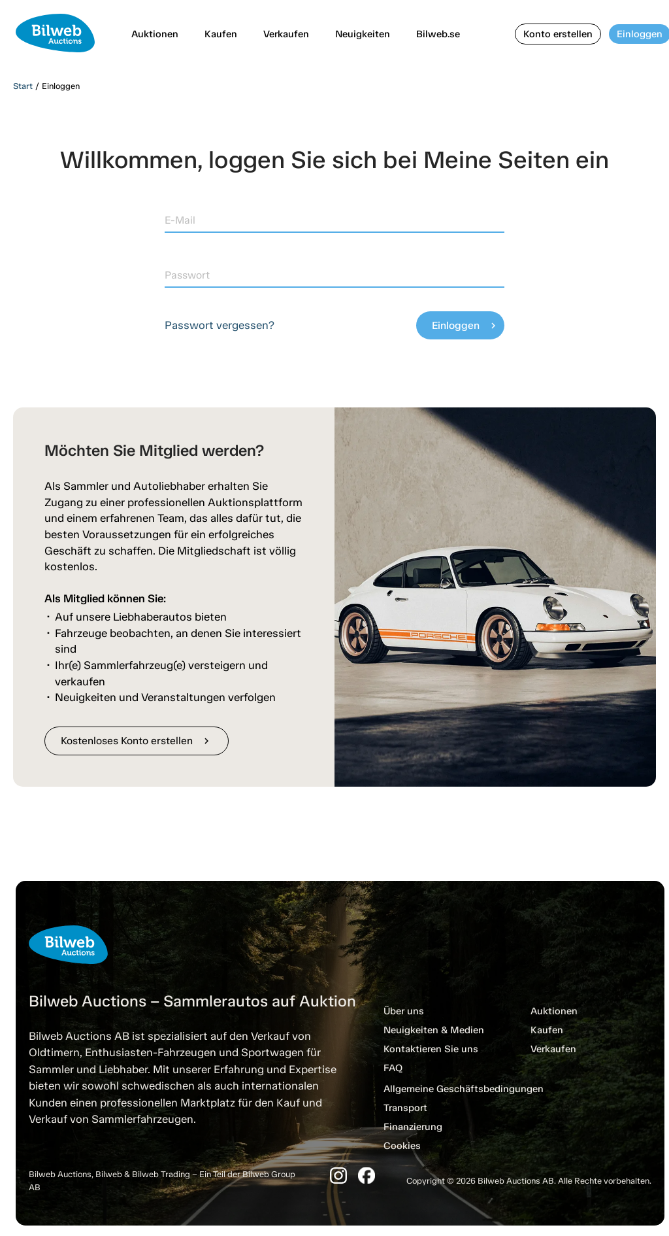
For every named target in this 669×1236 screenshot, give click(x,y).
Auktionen (154, 34)
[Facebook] (366, 1175)
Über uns (403, 1011)
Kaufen (220, 34)
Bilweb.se (438, 34)
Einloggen (465, 325)
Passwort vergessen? (219, 325)
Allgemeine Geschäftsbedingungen (463, 1089)
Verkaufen (286, 34)
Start (23, 86)
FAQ (392, 1068)
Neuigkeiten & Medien (433, 1030)
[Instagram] (338, 1175)
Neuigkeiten (362, 34)
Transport (405, 1108)
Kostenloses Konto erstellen (136, 740)
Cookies (402, 1146)
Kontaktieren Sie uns (430, 1049)
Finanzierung (412, 1127)
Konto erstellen (558, 34)
